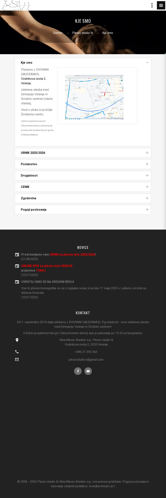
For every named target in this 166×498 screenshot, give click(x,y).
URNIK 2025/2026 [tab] (85, 153)
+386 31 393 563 (86, 352)
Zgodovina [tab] (85, 198)
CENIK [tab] (85, 187)
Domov (58, 33)
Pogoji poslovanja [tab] (85, 210)
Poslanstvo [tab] (85, 164)
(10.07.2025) (86, 289)
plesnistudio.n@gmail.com (86, 359)
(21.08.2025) (86, 256)
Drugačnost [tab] (85, 176)
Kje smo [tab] (85, 63)
